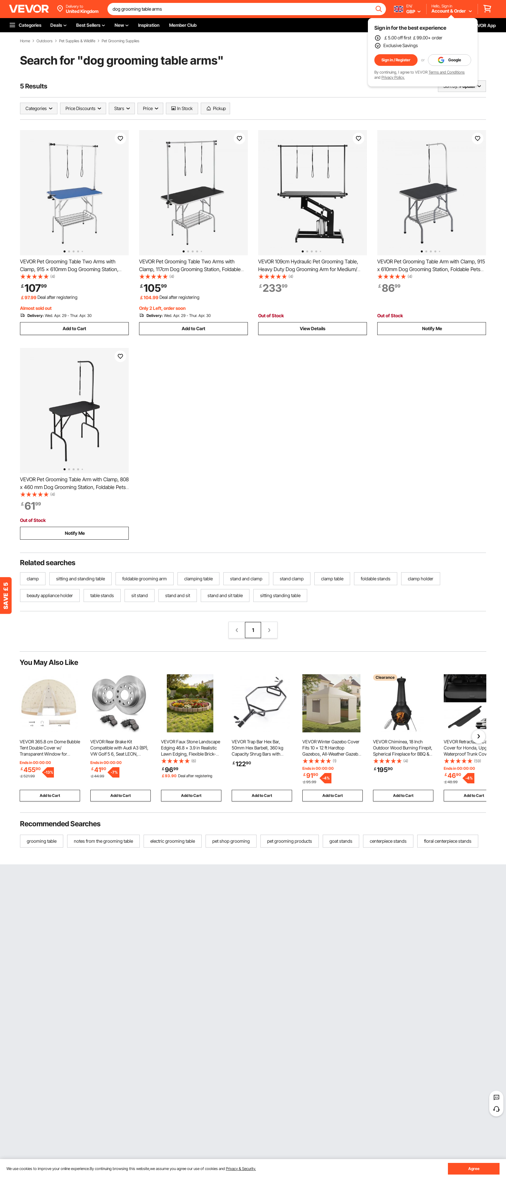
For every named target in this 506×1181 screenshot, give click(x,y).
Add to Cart (74, 328)
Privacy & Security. (241, 1168)
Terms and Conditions (447, 72)
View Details (312, 328)
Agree (474, 1168)
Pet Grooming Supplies (120, 41)
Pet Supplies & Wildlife (77, 41)
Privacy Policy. (393, 77)
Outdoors (44, 41)
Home (25, 41)
